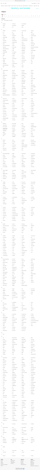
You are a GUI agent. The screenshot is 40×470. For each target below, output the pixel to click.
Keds (12, 227)
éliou (3, 146)
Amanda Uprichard (14, 63)
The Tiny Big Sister (24, 400)
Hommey (23, 188)
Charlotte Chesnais (14, 108)
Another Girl (23, 58)
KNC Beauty (32, 225)
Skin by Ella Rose (14, 395)
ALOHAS (13, 55)
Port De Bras (23, 317)
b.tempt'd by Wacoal (5, 70)
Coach (22, 108)
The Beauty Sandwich (5, 418)
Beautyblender (14, 73)
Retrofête (13, 349)
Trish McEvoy (32, 410)
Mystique (32, 280)
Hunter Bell (32, 188)
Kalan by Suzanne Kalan (6, 225)
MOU (31, 272)
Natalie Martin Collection (6, 295)
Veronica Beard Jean (14, 430)
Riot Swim (23, 337)
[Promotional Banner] (20, 8)
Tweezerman (32, 415)
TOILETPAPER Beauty (24, 415)
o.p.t (3, 302)
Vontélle (32, 427)
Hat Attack (4, 193)
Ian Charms (4, 197)
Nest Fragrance (14, 292)
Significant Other (14, 375)
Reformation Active (14, 344)
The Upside (23, 402)
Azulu (31, 63)
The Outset (13, 418)
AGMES (4, 60)
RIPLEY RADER (23, 339)
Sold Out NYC (23, 364)
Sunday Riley (32, 377)
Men (5, 14)
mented (23, 262)
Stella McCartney (33, 357)
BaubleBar (4, 93)
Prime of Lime (23, 330)
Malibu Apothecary (5, 272)
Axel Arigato (32, 58)
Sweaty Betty (32, 390)
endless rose (13, 146)
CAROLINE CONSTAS (5, 118)
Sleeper (23, 357)
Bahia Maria (4, 78)
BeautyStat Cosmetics (15, 75)
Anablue (23, 37)
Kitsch (22, 232)
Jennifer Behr (13, 210)
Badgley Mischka (5, 75)
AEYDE (4, 53)
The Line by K (14, 408)
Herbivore (13, 190)
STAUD (22, 395)
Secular (4, 387)
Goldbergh (13, 173)
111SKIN (4, 25)
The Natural (13, 413)
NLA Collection (23, 292)
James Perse (4, 212)
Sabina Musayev (5, 357)
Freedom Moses (33, 158)
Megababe (13, 283)
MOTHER (32, 270)
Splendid (23, 380)
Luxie (31, 252)
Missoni (23, 280)
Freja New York (33, 161)
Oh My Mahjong (14, 302)
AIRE (3, 66)
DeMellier (13, 131)
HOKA (22, 185)
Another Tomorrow (24, 60)
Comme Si (23, 111)
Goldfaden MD (14, 175)
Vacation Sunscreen (5, 427)
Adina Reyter (4, 50)
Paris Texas (4, 322)
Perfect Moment (5, 330)
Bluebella (23, 78)
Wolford (32, 437)
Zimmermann (14, 455)
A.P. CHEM (4, 35)
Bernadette (13, 86)
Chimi (13, 111)
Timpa (22, 410)
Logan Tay (32, 240)
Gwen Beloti (32, 173)
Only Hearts (23, 305)
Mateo (13, 275)
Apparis (23, 66)
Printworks (32, 315)
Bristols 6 (32, 70)
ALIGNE (13, 48)
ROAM (22, 344)
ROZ (31, 352)
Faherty (4, 155)
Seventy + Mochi (5, 395)
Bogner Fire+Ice (23, 80)
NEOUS (13, 290)
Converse (23, 118)
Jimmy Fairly (23, 212)
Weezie (22, 437)
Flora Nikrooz (14, 166)
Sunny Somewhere (33, 382)
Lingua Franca (23, 247)
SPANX (22, 377)
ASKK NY (32, 40)
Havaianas (13, 183)
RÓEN (22, 352)
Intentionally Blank (14, 197)
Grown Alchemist (24, 175)
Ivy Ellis (32, 200)
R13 (3, 337)
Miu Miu (23, 283)
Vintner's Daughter (24, 430)
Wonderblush (32, 439)
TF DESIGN (4, 415)
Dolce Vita (23, 128)
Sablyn (4, 359)
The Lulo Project (14, 410)
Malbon (4, 270)
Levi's (22, 240)
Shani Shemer (14, 357)
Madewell (4, 260)
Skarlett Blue (13, 390)
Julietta (32, 210)
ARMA (32, 37)
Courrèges (32, 108)
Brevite (22, 91)
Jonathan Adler (33, 207)
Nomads (23, 295)
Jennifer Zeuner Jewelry (15, 215)
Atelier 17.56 (32, 45)
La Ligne (4, 242)
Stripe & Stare (32, 369)
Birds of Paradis (14, 91)
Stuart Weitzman (33, 372)
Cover (31, 111)
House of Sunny (33, 183)
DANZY (4, 132)
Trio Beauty (32, 408)
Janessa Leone (4, 215)
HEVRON (13, 193)
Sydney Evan (32, 393)
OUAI (31, 310)
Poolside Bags (23, 315)
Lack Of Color (4, 237)
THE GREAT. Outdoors (15, 405)
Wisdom (23, 443)
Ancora (22, 42)
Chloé (13, 113)
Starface (23, 390)
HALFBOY (4, 183)
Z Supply (32, 455)
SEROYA (4, 390)
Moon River (32, 267)
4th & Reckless (14, 25)
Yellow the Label (14, 450)
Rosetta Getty (32, 344)
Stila (31, 362)
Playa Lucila (13, 330)
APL (22, 63)
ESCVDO (23, 143)
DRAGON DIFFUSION (33, 126)
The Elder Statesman (14, 400)
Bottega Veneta (23, 86)
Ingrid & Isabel (4, 203)
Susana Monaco (33, 385)
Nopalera (23, 298)
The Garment (13, 402)
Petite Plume (13, 320)
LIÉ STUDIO (23, 242)
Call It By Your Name (5, 100)
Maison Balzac (5, 265)
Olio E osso (13, 305)
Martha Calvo (14, 270)
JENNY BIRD (13, 218)
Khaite (13, 232)
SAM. (3, 369)
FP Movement (23, 161)
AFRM (3, 55)
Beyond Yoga (13, 88)
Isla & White (32, 197)
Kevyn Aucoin (14, 230)
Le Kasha (13, 242)
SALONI (4, 367)
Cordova (32, 98)
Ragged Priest (4, 344)
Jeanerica (4, 220)
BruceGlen (32, 73)
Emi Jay (13, 143)
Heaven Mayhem (14, 185)
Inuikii (13, 200)
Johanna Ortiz (23, 220)
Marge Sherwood (5, 283)
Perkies (13, 315)
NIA (12, 298)
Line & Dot (23, 245)
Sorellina (23, 375)
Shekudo (13, 362)
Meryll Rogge (23, 265)
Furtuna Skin (32, 166)
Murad (32, 278)
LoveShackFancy (33, 242)
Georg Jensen (4, 178)
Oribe (22, 307)
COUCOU (32, 106)
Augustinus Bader (33, 50)
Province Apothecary (33, 322)
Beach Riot (13, 70)
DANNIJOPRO (4, 130)
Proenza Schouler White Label (34, 320)
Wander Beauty (5, 442)
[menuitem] (2, 3)
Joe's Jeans (23, 218)
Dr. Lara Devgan (24, 136)
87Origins (23, 25)
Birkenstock (13, 93)
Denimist (13, 133)
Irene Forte (13, 203)
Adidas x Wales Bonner (6, 48)
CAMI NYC (4, 106)
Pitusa (13, 325)
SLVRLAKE (23, 362)
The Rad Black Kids (14, 420)
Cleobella (23, 103)
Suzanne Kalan (33, 387)
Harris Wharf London (5, 188)
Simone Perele (14, 380)
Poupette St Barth (24, 322)
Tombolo (23, 418)
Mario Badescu (14, 262)
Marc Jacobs (4, 280)
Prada (22, 325)
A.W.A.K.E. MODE (5, 37)
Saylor (4, 382)
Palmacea (4, 315)
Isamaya (23, 203)
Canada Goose (5, 108)
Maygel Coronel (14, 280)
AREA (31, 32)
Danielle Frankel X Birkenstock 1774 (5, 128)
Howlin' (32, 185)
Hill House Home (24, 183)
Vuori (31, 430)
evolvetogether (33, 143)
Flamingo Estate (14, 163)
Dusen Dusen (32, 136)
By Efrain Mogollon (33, 86)
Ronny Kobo (32, 339)
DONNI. (23, 131)
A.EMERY (4, 30)
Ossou (32, 307)
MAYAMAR (13, 278)
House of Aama (23, 193)
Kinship (23, 230)
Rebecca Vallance (14, 337)
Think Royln (23, 405)
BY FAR (32, 88)
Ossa (31, 305)
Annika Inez (23, 53)
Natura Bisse (4, 298)
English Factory (14, 148)
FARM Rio (4, 163)
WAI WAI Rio (4, 439)
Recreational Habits (14, 339)
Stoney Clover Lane (33, 367)
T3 (3, 400)
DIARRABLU (13, 136)
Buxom (32, 83)
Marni (13, 265)
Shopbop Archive (14, 364)
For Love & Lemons (24, 158)
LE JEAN (13, 240)
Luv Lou (32, 250)
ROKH (32, 337)
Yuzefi (22, 450)
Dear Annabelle (14, 123)
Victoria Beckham (24, 427)
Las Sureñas (4, 250)
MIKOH (22, 272)
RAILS (3, 347)
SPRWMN (23, 385)
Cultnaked (32, 116)
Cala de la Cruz (5, 98)
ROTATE (32, 347)
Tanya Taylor (4, 408)
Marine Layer (13, 260)
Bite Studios (23, 70)
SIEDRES (13, 372)
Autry (31, 53)
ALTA (13, 60)
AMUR (22, 35)
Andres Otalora (23, 48)
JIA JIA (22, 207)
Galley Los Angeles (5, 170)
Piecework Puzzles (14, 322)
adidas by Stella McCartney (6, 45)
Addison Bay (4, 42)
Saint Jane (4, 362)
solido (22, 367)
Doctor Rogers (23, 126)
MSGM (32, 275)
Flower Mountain (24, 153)
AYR (31, 60)
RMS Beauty (23, 342)
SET (3, 393)
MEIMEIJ (13, 285)
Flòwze (22, 155)
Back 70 (4, 73)
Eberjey (4, 141)
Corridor (32, 100)
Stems (32, 359)
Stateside (23, 393)
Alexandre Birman (14, 40)
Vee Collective (4, 432)
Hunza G (32, 193)
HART (3, 190)
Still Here (32, 364)
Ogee (3, 310)
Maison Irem (4, 267)
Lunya (32, 247)
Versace (13, 432)
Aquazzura (32, 30)
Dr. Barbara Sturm (24, 133)
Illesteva (4, 200)
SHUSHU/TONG (14, 369)
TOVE (31, 405)
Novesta (32, 292)
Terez (3, 413)
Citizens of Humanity (24, 98)
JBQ (3, 218)
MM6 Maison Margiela (24, 285)
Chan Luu (13, 106)
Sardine (4, 377)
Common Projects (24, 113)
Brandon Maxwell (24, 88)
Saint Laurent (4, 364)
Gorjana (23, 170)
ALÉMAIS (13, 37)
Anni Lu (23, 55)
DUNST (32, 133)
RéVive (13, 352)
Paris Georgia (4, 320)
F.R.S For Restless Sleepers (6, 153)
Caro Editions (4, 113)
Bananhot (4, 83)
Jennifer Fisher (14, 212)
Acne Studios (4, 40)
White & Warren (24, 441)
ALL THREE (13, 53)
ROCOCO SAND (24, 347)
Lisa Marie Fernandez (24, 250)
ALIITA (13, 50)
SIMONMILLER (14, 385)
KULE (31, 230)
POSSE (22, 320)
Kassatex (4, 232)
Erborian (23, 141)
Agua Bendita (4, 63)
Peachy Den (4, 327)
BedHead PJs (13, 78)
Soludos (23, 369)
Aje (12, 32)
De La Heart (13, 126)
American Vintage (24, 30)
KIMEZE (23, 227)
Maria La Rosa (5, 285)
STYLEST (32, 375)
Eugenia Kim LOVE (33, 141)
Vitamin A (23, 432)
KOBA (31, 227)
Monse (32, 260)
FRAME (23, 163)
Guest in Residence (33, 170)
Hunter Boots (32, 190)
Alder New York (14, 35)
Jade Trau (4, 210)
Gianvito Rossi (14, 170)
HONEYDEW (23, 190)
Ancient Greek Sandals (24, 40)
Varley (3, 430)
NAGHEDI (4, 290)
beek (12, 80)
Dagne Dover (4, 123)
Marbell (4, 278)
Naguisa (4, 292)
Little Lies (23, 255)
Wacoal (4, 437)
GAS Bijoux (4, 175)
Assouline (32, 42)
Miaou (22, 267)
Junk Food (32, 212)
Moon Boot (32, 265)
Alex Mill (13, 45)
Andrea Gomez (23, 45)
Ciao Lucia (13, 118)
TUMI (31, 413)
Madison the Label (5, 262)
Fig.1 (12, 158)
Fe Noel (13, 155)
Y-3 (3, 450)
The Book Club (5, 420)
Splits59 (23, 382)
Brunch (32, 75)
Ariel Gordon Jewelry (33, 35)
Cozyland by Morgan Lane (34, 113)
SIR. (12, 387)
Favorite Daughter (5, 166)
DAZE (3, 135)
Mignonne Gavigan (24, 270)
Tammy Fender (5, 402)
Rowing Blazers (33, 349)
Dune (31, 131)
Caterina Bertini (14, 100)
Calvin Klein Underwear (6, 103)
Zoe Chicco (23, 455)
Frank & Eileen (23, 166)
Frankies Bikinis (33, 153)
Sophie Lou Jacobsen (24, 372)
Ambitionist (13, 66)
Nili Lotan (23, 290)
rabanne (4, 339)
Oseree (32, 302)
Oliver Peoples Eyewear (15, 307)
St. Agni (23, 387)
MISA (22, 275)
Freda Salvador (33, 155)
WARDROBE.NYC (14, 439)
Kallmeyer (4, 227)
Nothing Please (33, 290)
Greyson (23, 173)
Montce (32, 262)
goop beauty (13, 178)
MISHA (22, 278)
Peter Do (13, 317)
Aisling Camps (14, 30)
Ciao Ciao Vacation (14, 116)
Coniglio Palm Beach (24, 116)
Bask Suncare (4, 91)
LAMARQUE (4, 245)
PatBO (4, 325)
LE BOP (13, 237)
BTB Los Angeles (33, 78)
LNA (31, 237)
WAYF (13, 442)
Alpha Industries (14, 58)
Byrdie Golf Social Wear (34, 93)
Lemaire (13, 247)
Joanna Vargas (23, 215)
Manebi (4, 275)
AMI (22, 32)
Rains (3, 349)
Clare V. (23, 100)
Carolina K (4, 116)
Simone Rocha (14, 382)
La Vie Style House (5, 255)
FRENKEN (32, 163)
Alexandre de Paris (14, 42)
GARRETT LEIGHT (5, 173)
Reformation (13, 342)
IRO (22, 197)
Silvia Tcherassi (14, 377)
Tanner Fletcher (5, 405)
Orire (22, 310)
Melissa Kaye (23, 260)
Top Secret (32, 402)
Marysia (13, 272)
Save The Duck (5, 380)
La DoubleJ (4, 240)
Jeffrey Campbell (14, 207)
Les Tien (23, 237)
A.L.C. (3, 32)
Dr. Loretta (32, 123)
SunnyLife (32, 380)
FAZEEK (13, 153)
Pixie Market (13, 327)
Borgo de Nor (23, 83)
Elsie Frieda (13, 141)
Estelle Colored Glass (24, 146)
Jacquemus (4, 207)
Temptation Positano (5, 410)
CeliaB (13, 103)
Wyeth (32, 442)
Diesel (22, 123)
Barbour (4, 86)
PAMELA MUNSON (5, 317)
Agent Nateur (4, 58)
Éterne (22, 148)
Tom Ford (23, 420)
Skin (12, 393)
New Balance (13, 295)
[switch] (11, 25)
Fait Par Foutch (5, 158)
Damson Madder (5, 126)
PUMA (32, 325)
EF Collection (4, 143)
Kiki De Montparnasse (24, 225)
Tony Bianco (32, 400)
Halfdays (4, 185)
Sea (3, 385)
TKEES (22, 413)
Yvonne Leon (32, 450)
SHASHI (13, 359)
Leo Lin (13, 250)
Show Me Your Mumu (14, 367)
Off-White (4, 307)
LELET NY (13, 245)
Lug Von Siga (32, 245)
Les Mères (13, 255)
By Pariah (32, 91)
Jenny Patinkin (14, 220)
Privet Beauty (32, 317)
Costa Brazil (32, 103)
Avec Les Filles (33, 55)
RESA (13, 347)
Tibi (22, 408)
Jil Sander (23, 210)
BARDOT (4, 88)
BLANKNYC (23, 75)
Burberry (32, 80)
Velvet (13, 427)
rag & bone (4, 342)
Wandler (13, 437)
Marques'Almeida (14, 267)
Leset (13, 252)
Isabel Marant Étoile (24, 200)
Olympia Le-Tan (14, 310)
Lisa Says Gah (23, 252)
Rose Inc (32, 342)
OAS (3, 305)
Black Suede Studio (24, 73)
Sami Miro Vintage (5, 372)
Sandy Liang (4, 375)
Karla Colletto (4, 230)
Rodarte (23, 349)
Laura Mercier (4, 252)
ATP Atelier (32, 48)
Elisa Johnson (4, 148)
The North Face (14, 415)
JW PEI (32, 215)
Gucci (22, 178)
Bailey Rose (4, 80)
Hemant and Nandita (14, 188)
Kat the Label (14, 225)
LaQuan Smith (4, 247)
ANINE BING (23, 50)
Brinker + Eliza (23, 93)
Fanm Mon (4, 161)
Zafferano (4, 455)
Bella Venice (13, 83)
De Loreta (13, 128)
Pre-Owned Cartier (24, 327)
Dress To (32, 128)
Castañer (13, 98)
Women (2, 14)
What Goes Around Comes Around (25, 439)
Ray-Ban (4, 352)
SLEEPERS (23, 359)
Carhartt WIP (4, 111)
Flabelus (13, 161)
